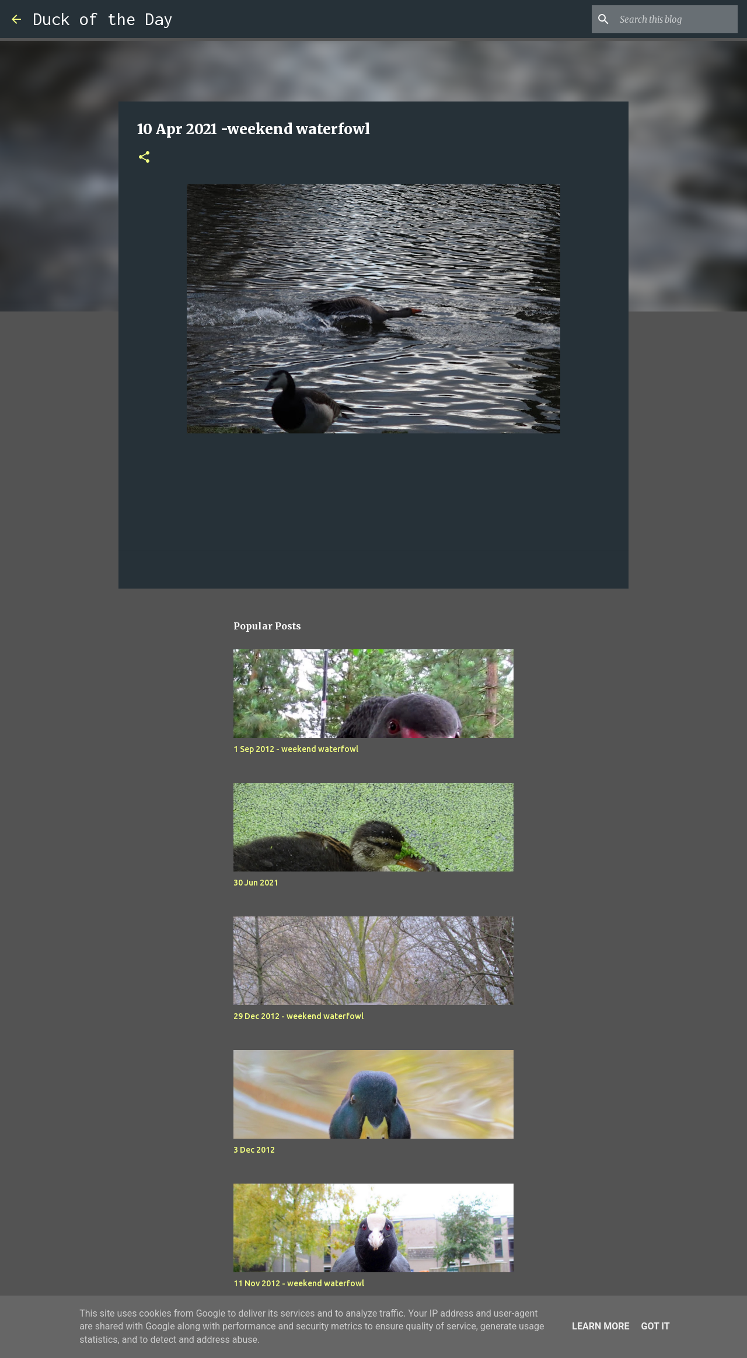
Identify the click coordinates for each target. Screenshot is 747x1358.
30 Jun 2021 (255, 882)
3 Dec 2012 (254, 1149)
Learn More (600, 1326)
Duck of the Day (103, 19)
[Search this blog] (676, 19)
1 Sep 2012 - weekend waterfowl (295, 749)
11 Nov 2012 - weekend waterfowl (298, 1283)
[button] (144, 158)
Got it (655, 1326)
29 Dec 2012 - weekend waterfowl (298, 1016)
